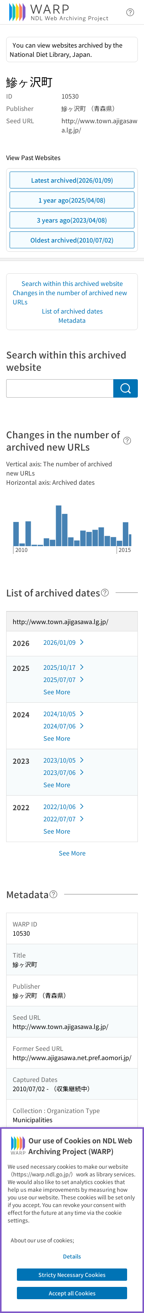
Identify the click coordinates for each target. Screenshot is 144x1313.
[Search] (125, 388)
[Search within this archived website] (59, 388)
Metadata (72, 320)
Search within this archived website (72, 283)
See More (56, 691)
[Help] (127, 440)
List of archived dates (72, 310)
